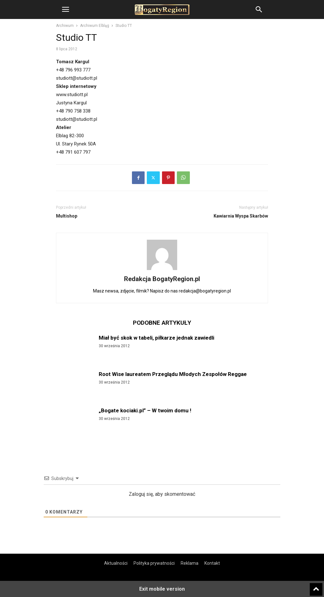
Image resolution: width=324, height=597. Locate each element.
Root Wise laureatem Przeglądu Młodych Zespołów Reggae (173, 374)
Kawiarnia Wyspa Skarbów (241, 215)
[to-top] (316, 586)
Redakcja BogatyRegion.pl (162, 279)
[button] (65, 9)
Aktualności (116, 563)
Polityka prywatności (154, 563)
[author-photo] (162, 270)
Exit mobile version (162, 589)
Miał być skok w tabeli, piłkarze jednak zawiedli (156, 338)
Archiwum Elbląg (94, 25)
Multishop (66, 215)
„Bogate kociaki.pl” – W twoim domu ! (145, 410)
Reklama (189, 563)
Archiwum (65, 25)
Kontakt (212, 563)
